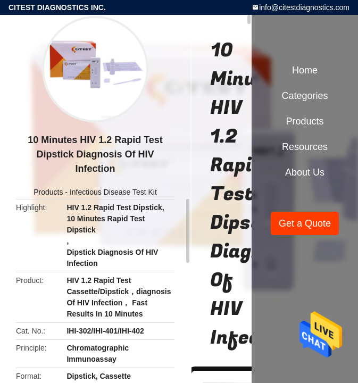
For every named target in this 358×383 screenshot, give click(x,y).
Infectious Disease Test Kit (113, 192)
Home (305, 70)
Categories (304, 95)
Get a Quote (305, 223)
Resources (305, 146)
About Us (304, 172)
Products (48, 192)
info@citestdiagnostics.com (304, 7)
